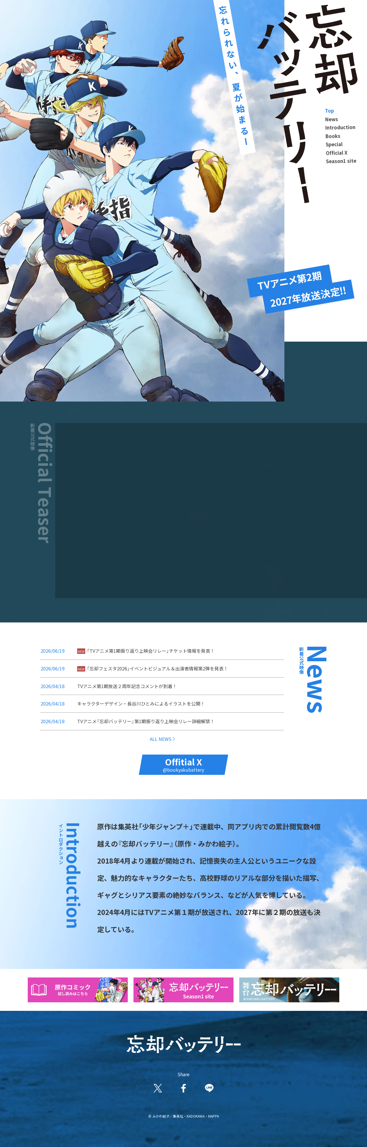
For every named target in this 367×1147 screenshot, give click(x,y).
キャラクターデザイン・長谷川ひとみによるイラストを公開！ (141, 703)
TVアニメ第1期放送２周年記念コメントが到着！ (127, 686)
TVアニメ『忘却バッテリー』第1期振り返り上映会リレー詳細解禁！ (146, 721)
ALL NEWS (160, 738)
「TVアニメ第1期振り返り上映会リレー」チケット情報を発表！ (151, 650)
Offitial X (183, 764)
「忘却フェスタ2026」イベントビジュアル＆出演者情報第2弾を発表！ (157, 668)
